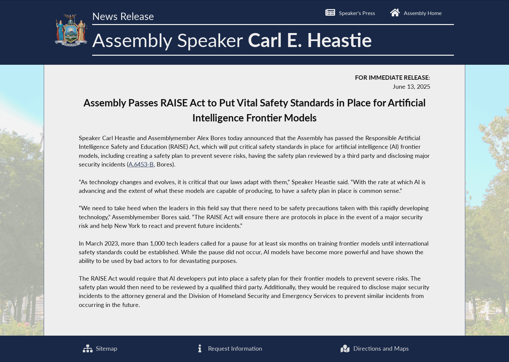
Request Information (228, 348)
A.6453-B (141, 164)
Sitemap (100, 348)
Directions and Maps (374, 348)
